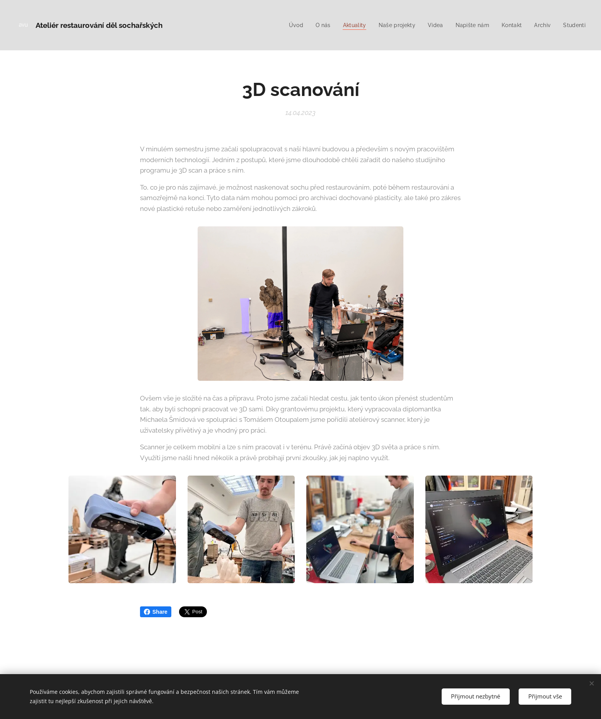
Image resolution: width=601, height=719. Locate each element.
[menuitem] (288, 25)
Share (155, 612)
